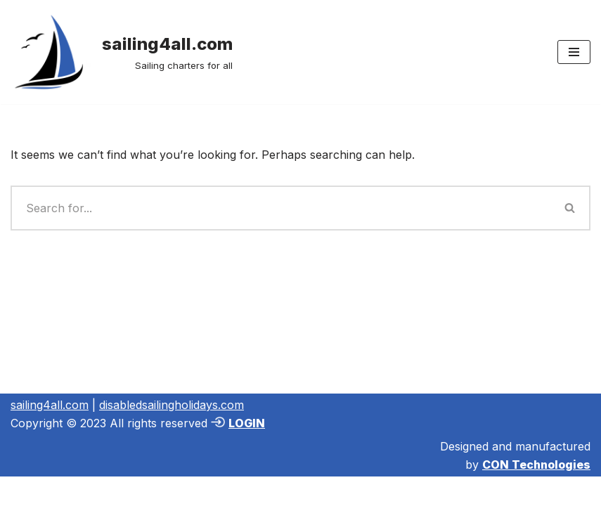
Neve (25, 491)
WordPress (146, 491)
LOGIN (246, 423)
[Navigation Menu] (573, 52)
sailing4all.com (50, 405)
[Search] (280, 208)
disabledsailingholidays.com (171, 405)
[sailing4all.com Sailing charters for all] (122, 52)
